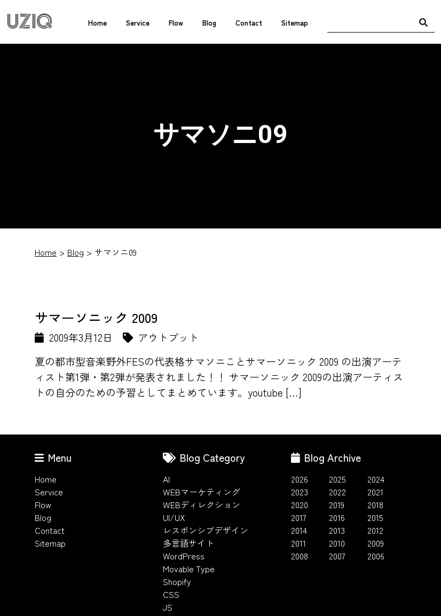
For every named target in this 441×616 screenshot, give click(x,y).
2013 (337, 530)
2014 (299, 530)
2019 (336, 504)
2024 (375, 478)
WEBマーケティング (201, 491)
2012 (375, 530)
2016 (337, 517)
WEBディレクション (201, 504)
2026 (299, 478)
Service (137, 23)
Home (97, 23)
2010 (337, 542)
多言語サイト (188, 542)
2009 (375, 542)
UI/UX (174, 517)
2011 (298, 542)
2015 (375, 517)
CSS (171, 594)
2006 (375, 555)
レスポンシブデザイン (205, 530)
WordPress (183, 555)
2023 (299, 491)
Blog (209, 23)
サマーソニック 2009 (96, 317)
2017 (298, 517)
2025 (337, 478)
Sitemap (294, 23)
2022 (337, 491)
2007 (337, 555)
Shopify (177, 581)
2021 (375, 491)
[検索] (423, 22)
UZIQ (29, 22)
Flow (176, 23)
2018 (375, 504)
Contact (248, 23)
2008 (299, 555)
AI (166, 478)
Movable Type (189, 568)
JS (167, 607)
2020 (299, 504)
